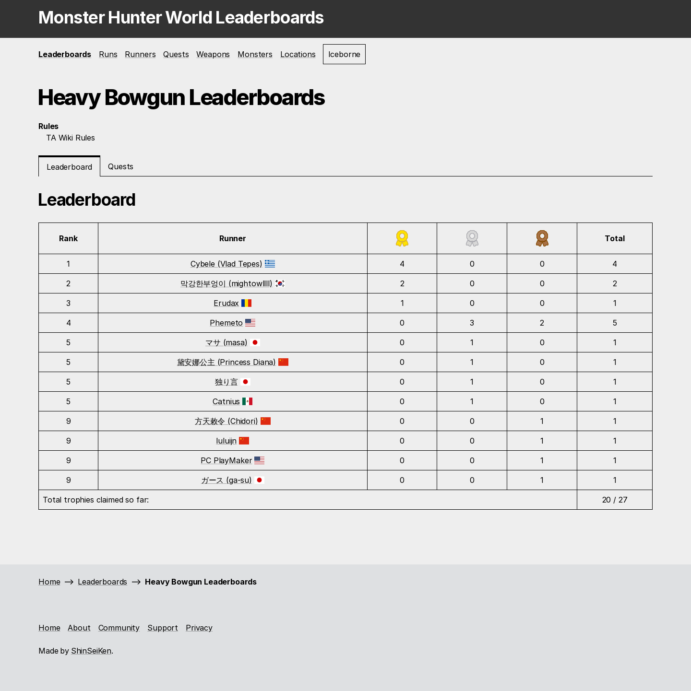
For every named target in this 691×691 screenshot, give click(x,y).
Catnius (226, 401)
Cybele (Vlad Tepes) (226, 264)
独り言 (226, 381)
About (79, 627)
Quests (176, 54)
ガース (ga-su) (226, 480)
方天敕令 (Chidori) (226, 421)
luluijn (226, 440)
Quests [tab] (120, 166)
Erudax (226, 303)
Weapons (213, 54)
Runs (108, 54)
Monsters (255, 54)
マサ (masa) (226, 342)
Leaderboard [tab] (69, 167)
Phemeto (226, 323)
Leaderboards (64, 54)
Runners (140, 54)
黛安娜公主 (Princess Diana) (226, 362)
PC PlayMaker (226, 460)
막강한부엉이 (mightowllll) (226, 283)
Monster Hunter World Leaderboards (181, 17)
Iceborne (344, 54)
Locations (298, 54)
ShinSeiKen (91, 651)
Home (49, 581)
